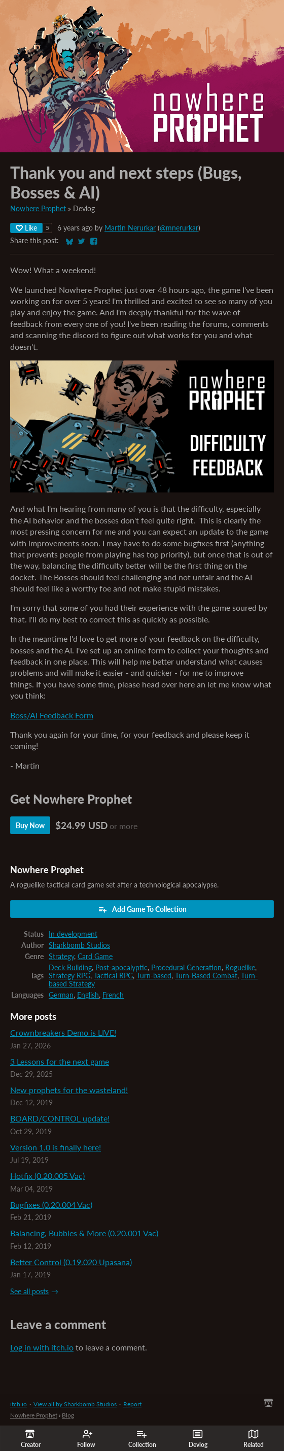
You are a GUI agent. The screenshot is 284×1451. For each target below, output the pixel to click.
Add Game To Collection (142, 909)
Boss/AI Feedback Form (51, 715)
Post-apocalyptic (121, 968)
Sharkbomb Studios (79, 945)
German (61, 995)
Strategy (61, 956)
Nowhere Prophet (38, 209)
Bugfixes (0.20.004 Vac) (51, 1204)
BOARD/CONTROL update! (60, 1118)
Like (26, 227)
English (88, 995)
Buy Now (30, 825)
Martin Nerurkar (130, 228)
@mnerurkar (179, 228)
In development (73, 934)
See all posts (29, 1292)
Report (132, 1404)
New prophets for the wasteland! (69, 1090)
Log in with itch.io (42, 1347)
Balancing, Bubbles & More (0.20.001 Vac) (84, 1233)
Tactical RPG (113, 976)
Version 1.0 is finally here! (55, 1147)
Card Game (95, 956)
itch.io (18, 1404)
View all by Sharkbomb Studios (75, 1404)
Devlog (198, 1438)
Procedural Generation (186, 968)
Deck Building (70, 968)
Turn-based (153, 976)
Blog (68, 1415)
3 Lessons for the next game (59, 1061)
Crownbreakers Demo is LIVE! (63, 1032)
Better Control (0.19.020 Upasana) (71, 1262)
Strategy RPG (69, 976)
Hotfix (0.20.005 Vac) (47, 1175)
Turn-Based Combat (206, 976)
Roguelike (240, 968)
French (113, 995)
